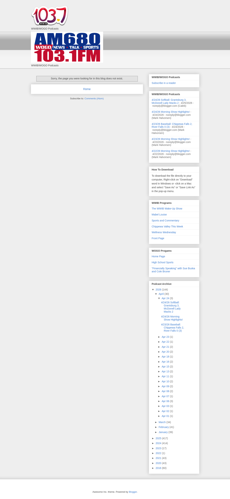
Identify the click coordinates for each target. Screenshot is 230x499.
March (162, 422)
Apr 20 (166, 351)
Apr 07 (166, 396)
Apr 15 (166, 366)
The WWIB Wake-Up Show (167, 208)
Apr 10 (166, 381)
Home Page (158, 256)
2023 (159, 448)
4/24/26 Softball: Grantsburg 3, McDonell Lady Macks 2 (169, 101)
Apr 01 (166, 416)
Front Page (158, 238)
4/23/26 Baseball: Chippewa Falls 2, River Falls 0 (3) (172, 327)
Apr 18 (166, 356)
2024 (159, 443)
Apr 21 (166, 346)
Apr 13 (166, 371)
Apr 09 (166, 386)
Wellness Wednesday (164, 232)
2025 (159, 438)
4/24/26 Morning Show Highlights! (171, 111)
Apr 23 (166, 336)
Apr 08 (166, 391)
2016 (159, 468)
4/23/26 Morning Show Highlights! (171, 139)
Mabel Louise (159, 214)
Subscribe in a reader (164, 83)
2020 (159, 463)
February (164, 427)
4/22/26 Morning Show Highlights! (171, 150)
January (163, 432)
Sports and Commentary (165, 220)
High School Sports (163, 262)
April (161, 293)
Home (87, 89)
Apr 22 (166, 341)
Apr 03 (166, 406)
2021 (159, 458)
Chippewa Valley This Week (167, 226)
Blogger (133, 491)
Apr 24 (166, 298)
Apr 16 (166, 361)
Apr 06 (166, 401)
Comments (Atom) (94, 98)
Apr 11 (166, 376)
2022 (159, 453)
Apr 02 (166, 411)
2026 (159, 289)
